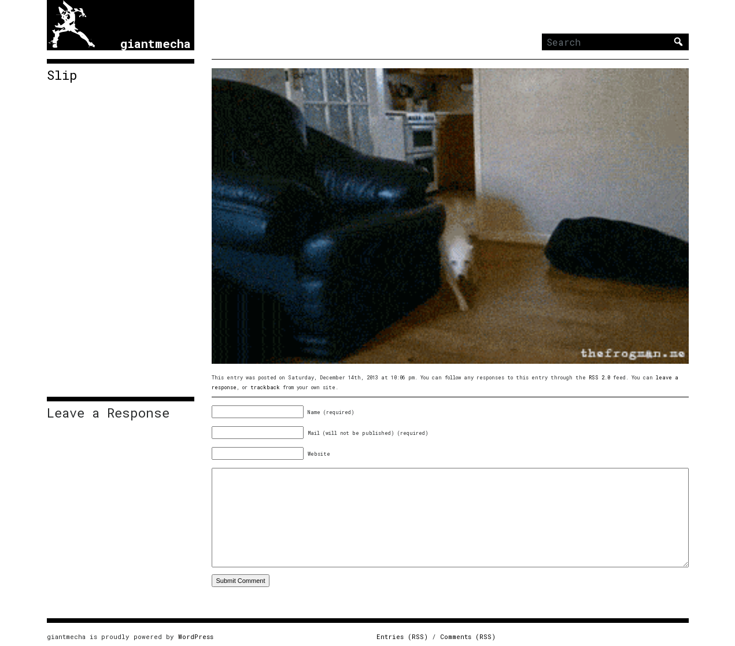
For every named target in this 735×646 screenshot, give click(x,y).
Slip (62, 75)
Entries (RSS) (402, 636)
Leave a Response (108, 413)
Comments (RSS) (468, 636)
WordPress (195, 636)
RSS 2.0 (599, 377)
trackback (265, 387)
